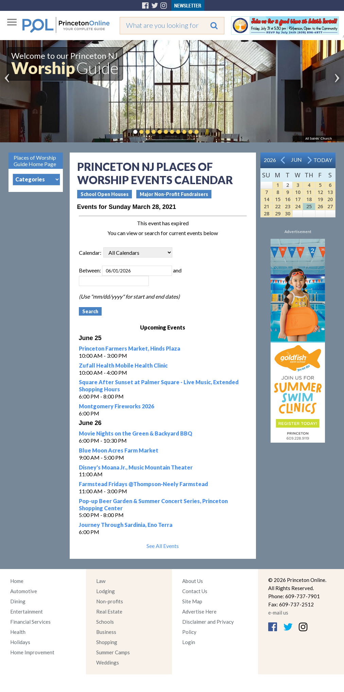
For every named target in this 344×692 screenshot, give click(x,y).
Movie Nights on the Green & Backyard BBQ (135, 433)
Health (17, 632)
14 (266, 199)
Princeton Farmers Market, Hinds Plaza (129, 348)
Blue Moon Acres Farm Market (118, 450)
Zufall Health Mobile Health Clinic (123, 365)
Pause (207, 132)
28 (266, 213)
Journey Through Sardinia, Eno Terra (125, 524)
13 (330, 192)
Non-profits (109, 601)
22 (277, 206)
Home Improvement (32, 652)
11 (309, 192)
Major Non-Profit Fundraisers (174, 194)
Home (16, 581)
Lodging (105, 591)
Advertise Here (199, 611)
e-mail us (278, 612)
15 (277, 199)
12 (320, 192)
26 (320, 206)
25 (309, 206)
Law (100, 581)
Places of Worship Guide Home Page (35, 160)
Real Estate (109, 611)
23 (287, 206)
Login (188, 642)
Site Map (192, 601)
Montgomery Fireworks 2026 (116, 406)
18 (309, 199)
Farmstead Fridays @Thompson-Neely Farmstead (143, 484)
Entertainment (26, 611)
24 (297, 206)
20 (330, 199)
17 (297, 199)
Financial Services (30, 622)
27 (330, 206)
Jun (296, 159)
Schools (105, 622)
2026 (270, 160)
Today (322, 160)
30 (287, 213)
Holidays (20, 642)
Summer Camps (113, 652)
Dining (17, 601)
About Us (192, 581)
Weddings (107, 662)
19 (320, 199)
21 (266, 206)
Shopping (106, 642)
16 (287, 199)
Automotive (23, 591)
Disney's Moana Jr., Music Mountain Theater (136, 467)
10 (297, 192)
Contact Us (194, 591)
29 (277, 213)
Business (106, 632)
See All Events (163, 546)
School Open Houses (104, 194)
